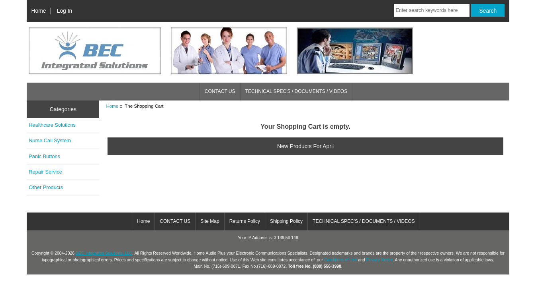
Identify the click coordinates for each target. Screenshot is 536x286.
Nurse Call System (50, 140)
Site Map (209, 221)
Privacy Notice (379, 260)
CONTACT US (220, 91)
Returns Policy (244, 221)
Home (38, 11)
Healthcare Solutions (52, 125)
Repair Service (45, 172)
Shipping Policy (286, 221)
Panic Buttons (44, 156)
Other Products (46, 187)
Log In (64, 11)
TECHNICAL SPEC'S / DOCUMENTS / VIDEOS (296, 91)
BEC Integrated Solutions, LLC (104, 253)
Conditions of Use (340, 260)
